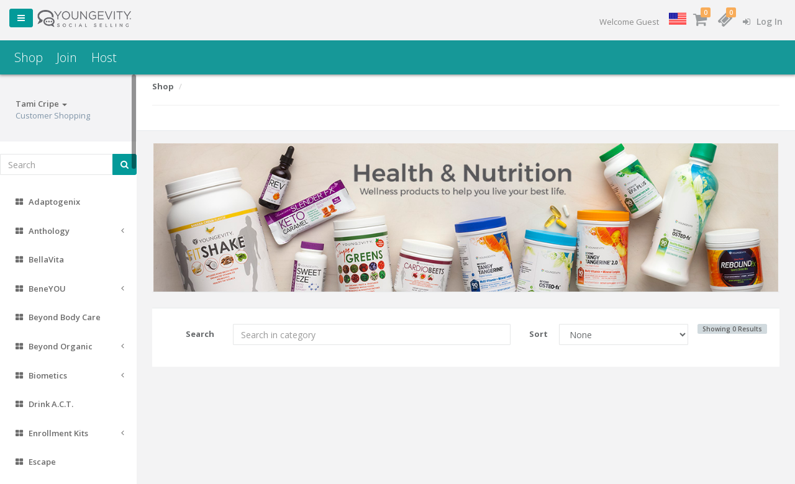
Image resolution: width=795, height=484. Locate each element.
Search (200, 333)
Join (67, 57)
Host (104, 57)
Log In (763, 21)
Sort (538, 333)
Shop (28, 57)
